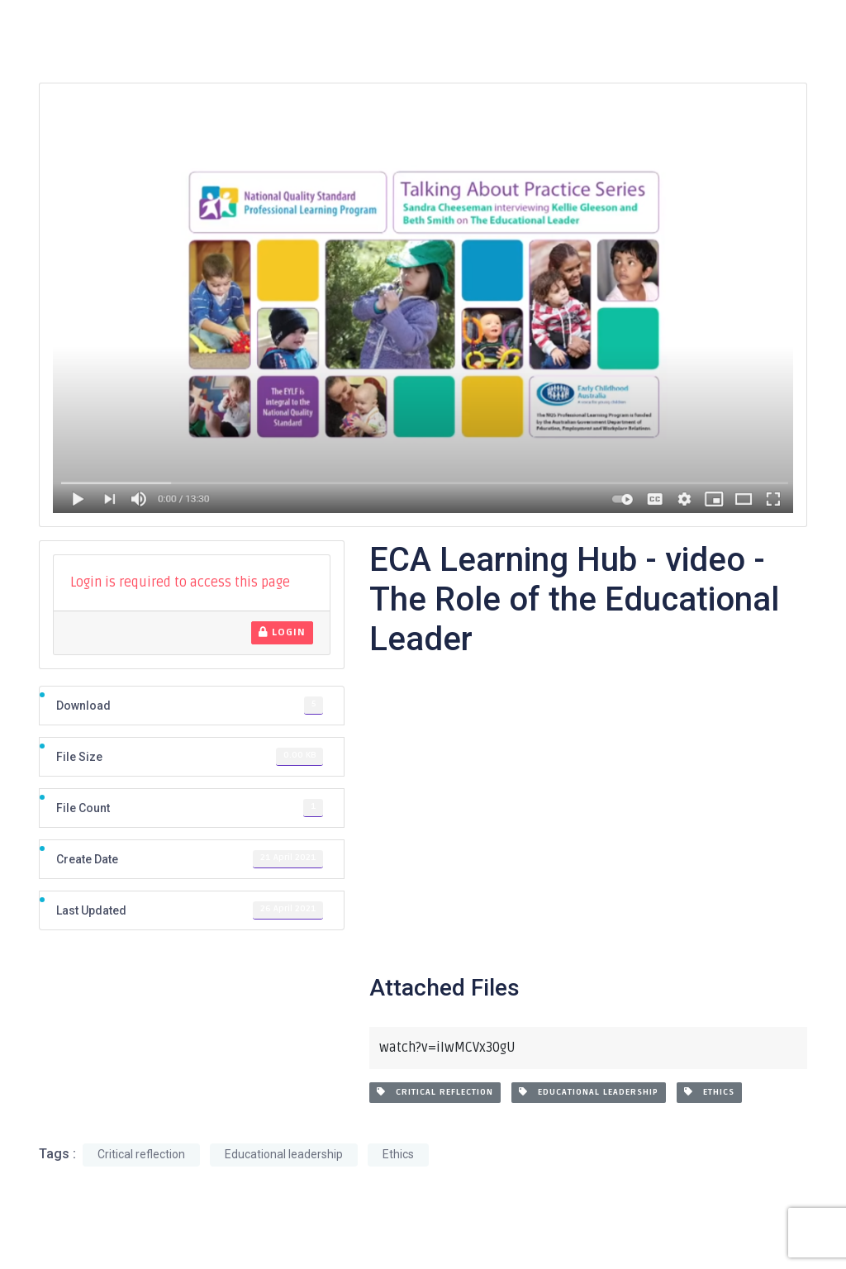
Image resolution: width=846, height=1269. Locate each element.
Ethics (709, 1092)
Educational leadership (588, 1092)
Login (282, 632)
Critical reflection (435, 1092)
